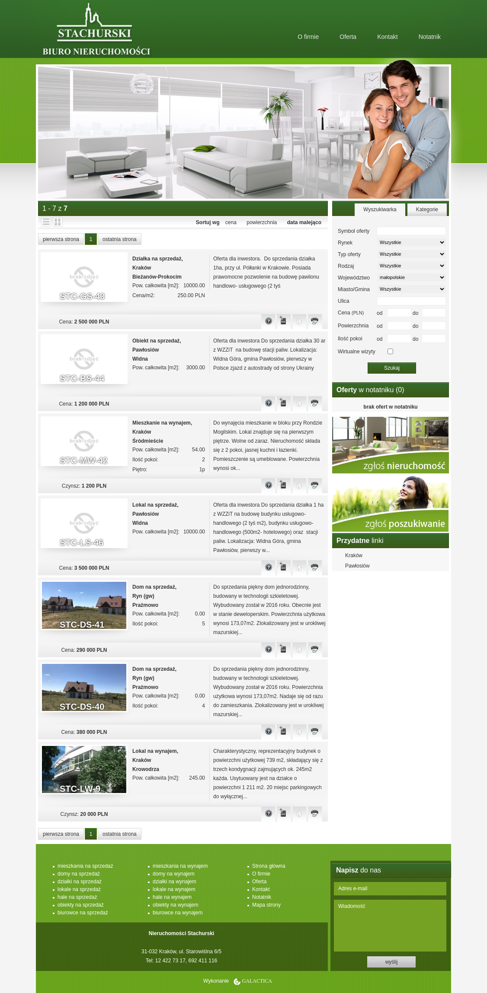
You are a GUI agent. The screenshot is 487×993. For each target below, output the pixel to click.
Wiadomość (390, 926)
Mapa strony (266, 905)
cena (231, 222)
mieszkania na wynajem (180, 866)
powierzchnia (262, 222)
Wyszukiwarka (380, 209)
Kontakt (387, 36)
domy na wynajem (174, 874)
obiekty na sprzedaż (81, 905)
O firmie (308, 36)
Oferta (348, 36)
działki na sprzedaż (80, 882)
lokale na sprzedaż (79, 889)
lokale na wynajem (174, 889)
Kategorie (427, 209)
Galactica (257, 981)
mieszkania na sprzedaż (85, 866)
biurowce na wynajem (177, 913)
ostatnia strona (120, 239)
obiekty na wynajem (175, 905)
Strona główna (268, 866)
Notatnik (430, 36)
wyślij (391, 962)
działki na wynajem (174, 882)
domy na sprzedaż (79, 874)
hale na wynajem (172, 897)
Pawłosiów (357, 566)
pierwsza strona (61, 239)
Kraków (353, 555)
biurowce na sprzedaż (83, 913)
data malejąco (304, 222)
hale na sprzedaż (77, 897)
